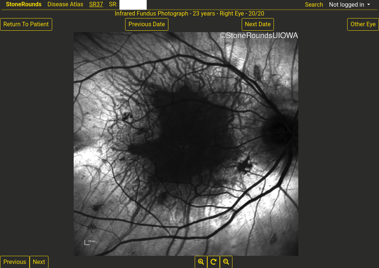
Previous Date (146, 24)
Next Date (258, 24)
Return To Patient (26, 24)
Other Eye (363, 24)
